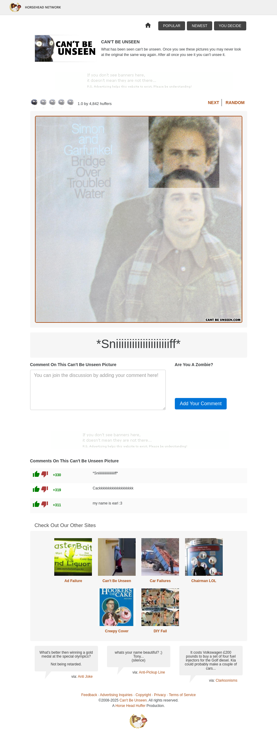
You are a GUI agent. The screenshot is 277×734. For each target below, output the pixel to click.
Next (213, 102)
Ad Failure (73, 581)
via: (74, 676)
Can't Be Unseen (116, 581)
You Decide (230, 26)
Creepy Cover (116, 631)
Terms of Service (182, 695)
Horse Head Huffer (130, 706)
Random (235, 102)
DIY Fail (160, 631)
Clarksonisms (226, 680)
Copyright (143, 695)
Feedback (89, 695)
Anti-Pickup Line (152, 672)
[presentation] (220, 381)
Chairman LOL (203, 581)
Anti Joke (85, 676)
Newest (199, 26)
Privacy (160, 695)
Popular (171, 26)
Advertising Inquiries (116, 695)
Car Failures (160, 581)
